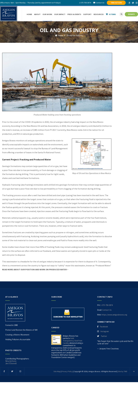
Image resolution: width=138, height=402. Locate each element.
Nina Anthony (10, 361)
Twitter (104, 336)
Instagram (104, 331)
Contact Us (107, 310)
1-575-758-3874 (85, 2)
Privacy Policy (67, 371)
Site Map (57, 371)
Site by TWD (122, 371)
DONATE (131, 14)
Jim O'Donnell (11, 363)
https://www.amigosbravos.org (114, 314)
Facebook (104, 326)
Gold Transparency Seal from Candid (72, 340)
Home (59, 35)
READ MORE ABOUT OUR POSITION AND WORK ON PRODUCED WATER (34, 269)
